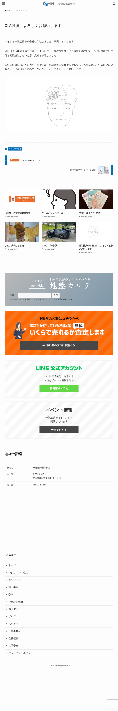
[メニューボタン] (3, 3)
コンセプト (14, 580)
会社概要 (13, 638)
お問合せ (13, 645)
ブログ (12, 616)
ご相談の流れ (15, 602)
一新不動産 (14, 631)
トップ (12, 565)
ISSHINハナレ (16, 609)
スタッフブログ (15, 149)
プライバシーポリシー (20, 653)
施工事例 (13, 587)
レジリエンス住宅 (18, 572)
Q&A (11, 594)
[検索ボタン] (114, 3)
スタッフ (13, 623)
